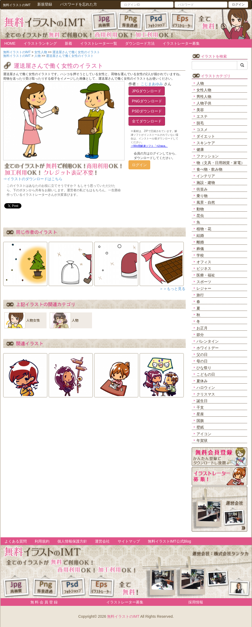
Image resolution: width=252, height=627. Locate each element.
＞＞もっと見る (172, 289)
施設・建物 (205, 182)
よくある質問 (15, 541)
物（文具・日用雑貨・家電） (220, 163)
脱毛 (200, 123)
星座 (200, 414)
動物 (200, 209)
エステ (202, 116)
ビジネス (203, 268)
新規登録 (44, 4)
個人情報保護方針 (72, 541)
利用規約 (42, 541)
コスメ (202, 130)
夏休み (202, 381)
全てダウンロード (147, 121)
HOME (10, 43)
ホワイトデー (207, 348)
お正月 (202, 328)
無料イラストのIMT (123, 616)
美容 (200, 110)
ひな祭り (203, 368)
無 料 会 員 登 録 (42, 602)
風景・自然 (205, 202)
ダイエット (205, 136)
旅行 (200, 295)
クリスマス (205, 394)
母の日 (202, 361)
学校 (200, 255)
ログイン (238, 4)
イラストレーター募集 (181, 43)
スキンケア (205, 143)
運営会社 (102, 541)
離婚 (200, 242)
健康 (200, 149)
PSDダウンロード (147, 111)
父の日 (202, 354)
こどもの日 (205, 374)
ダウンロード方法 (140, 43)
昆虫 (200, 215)
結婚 (200, 235)
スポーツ (203, 282)
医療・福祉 (205, 275)
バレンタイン (207, 341)
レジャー (203, 288)
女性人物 (203, 90)
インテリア (205, 176)
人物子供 (203, 103)
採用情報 (196, 602)
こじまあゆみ (152, 84)
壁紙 (200, 427)
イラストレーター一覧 (98, 43)
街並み (202, 189)
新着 (68, 43)
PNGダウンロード (147, 101)
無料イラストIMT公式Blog (169, 541)
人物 (200, 83)
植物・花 (203, 229)
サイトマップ (129, 541)
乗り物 (202, 196)
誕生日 (202, 401)
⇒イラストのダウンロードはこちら (32, 179)
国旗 (200, 421)
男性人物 (203, 96)
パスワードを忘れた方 (78, 4)
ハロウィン (205, 387)
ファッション (207, 156)
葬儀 (200, 249)
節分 (200, 335)
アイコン (203, 434)
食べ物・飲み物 (209, 169)
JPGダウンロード (146, 91)
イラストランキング (40, 43)
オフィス (203, 262)
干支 (200, 407)
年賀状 (202, 440)
